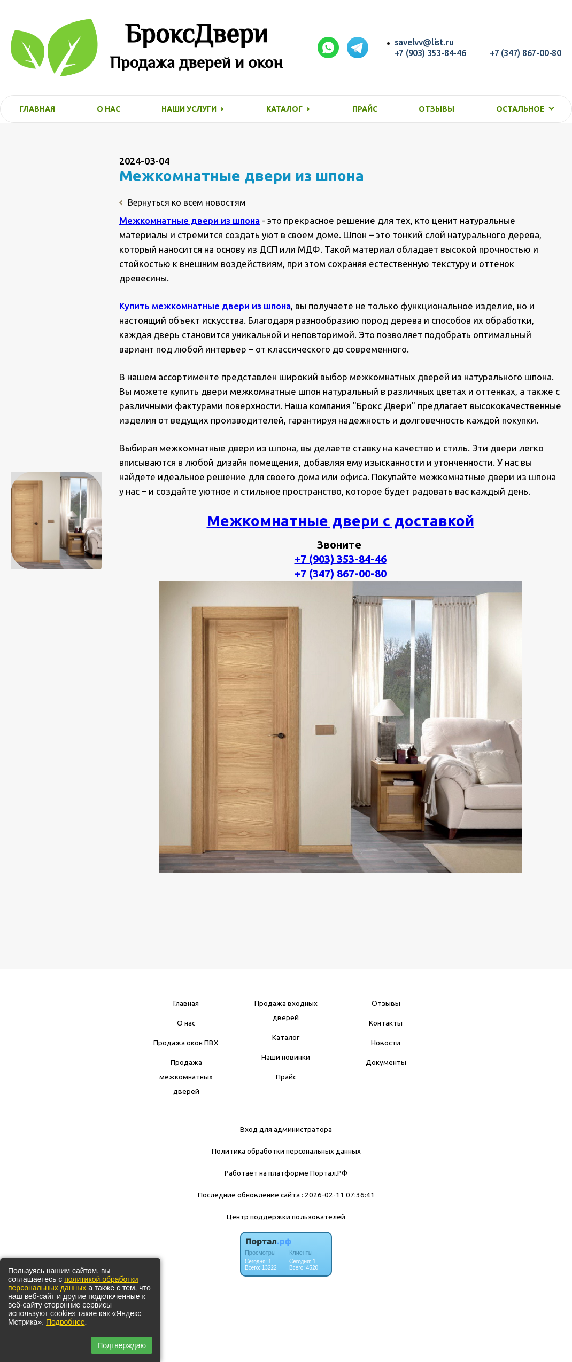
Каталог (285, 1037)
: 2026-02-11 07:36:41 (338, 1195)
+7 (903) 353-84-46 (430, 53)
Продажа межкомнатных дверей (186, 1076)
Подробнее (65, 1322)
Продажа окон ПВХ (186, 1042)
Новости (385, 1042)
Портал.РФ (328, 1173)
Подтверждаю (121, 1345)
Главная (37, 109)
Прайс (364, 109)
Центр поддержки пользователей (286, 1216)
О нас (108, 109)
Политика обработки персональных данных (286, 1151)
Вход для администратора (286, 1129)
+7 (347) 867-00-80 (525, 53)
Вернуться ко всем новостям (182, 202)
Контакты (386, 1023)
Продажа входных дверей (286, 1010)
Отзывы (436, 109)
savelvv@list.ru (424, 42)
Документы (386, 1062)
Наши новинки (285, 1057)
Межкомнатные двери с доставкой (340, 520)
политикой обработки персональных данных (73, 1283)
